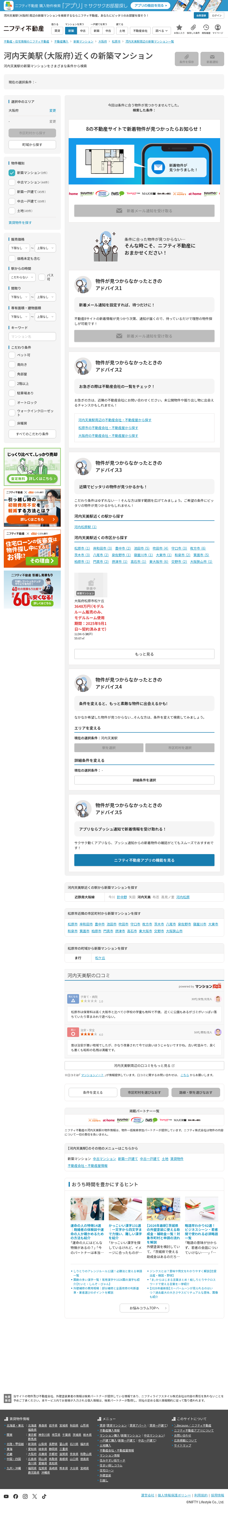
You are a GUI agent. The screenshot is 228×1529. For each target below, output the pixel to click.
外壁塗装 (105, 1475)
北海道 (32, 1425)
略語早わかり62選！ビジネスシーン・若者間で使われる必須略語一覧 (201, 1231)
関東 (9, 1434)
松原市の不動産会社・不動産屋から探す (108, 427)
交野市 (179, 561)
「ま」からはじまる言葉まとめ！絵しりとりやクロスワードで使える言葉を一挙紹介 (183, 1281)
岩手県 (53, 1425)
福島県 (32, 1429)
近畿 (9, 1454)
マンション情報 (110, 1455)
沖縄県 (45, 1472)
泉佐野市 (121, 554)
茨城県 (77, 1434)
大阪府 (32, 1454)
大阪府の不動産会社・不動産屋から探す (108, 435)
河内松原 (183, 897)
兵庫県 (42, 1454)
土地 (165, 1158)
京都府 (53, 1454)
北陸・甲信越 (15, 1444)
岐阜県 (42, 1449)
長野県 (53, 1444)
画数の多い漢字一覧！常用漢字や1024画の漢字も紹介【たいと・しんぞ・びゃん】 (106, 1281)
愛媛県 (42, 1463)
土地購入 (105, 1445)
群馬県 (32, 1439)
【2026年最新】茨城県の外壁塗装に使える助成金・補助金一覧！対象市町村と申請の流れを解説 (163, 1233)
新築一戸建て (128, 1158)
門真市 (101, 561)
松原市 (82, 548)
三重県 (63, 1449)
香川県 (32, 1463)
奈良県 (74, 1454)
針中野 (122, 897)
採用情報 (217, 1495)
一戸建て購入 (108, 1440)
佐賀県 (42, 1468)
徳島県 (84, 1459)
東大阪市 (159, 561)
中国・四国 (14, 1459)
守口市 (179, 548)
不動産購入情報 (110, 1430)
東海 (9, 1449)
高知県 (53, 1463)
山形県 (84, 1425)
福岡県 (32, 1468)
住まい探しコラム (111, 1465)
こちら (184, 1075)
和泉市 (183, 554)
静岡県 (53, 1449)
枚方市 (198, 548)
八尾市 (101, 554)
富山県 (63, 1444)
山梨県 (42, 1444)
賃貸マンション (117, 1425)
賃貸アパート (138, 1425)
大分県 (74, 1468)
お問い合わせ (182, 1435)
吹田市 (161, 548)
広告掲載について (185, 1440)
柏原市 (82, 561)
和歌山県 (86, 1454)
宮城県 (63, 1425)
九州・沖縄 (14, 1468)
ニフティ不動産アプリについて (194, 1430)
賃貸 (102, 1425)
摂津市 (120, 561)
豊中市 (123, 548)
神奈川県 (44, 1434)
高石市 (139, 561)
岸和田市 (102, 548)
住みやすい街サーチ (112, 1460)
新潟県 (32, 1444)
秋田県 (74, 1425)
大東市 (164, 554)
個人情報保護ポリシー (174, 1495)
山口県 (74, 1459)
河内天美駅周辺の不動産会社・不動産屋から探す (115, 419)
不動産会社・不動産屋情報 (88, 1165)
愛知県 (32, 1449)
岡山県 (42, 1459)
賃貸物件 (177, 1158)
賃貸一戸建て (157, 1425)
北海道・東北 (15, 1425)
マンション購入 (110, 1435)
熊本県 (63, 1468)
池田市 (142, 548)
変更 (52, 110)
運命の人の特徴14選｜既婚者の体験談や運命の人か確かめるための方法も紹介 (87, 1231)
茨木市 (82, 554)
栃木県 (87, 1434)
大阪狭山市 (201, 561)
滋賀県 (63, 1454)
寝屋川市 (143, 554)
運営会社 (147, 1495)
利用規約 (201, 1495)
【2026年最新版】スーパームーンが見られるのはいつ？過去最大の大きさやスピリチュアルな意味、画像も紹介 (184, 1292)
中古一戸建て (150, 1158)
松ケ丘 (100, 957)
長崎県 (53, 1468)
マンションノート (92, 1075)
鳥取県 (53, 1459)
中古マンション (104, 1158)
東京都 (32, 1434)
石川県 (74, 1444)
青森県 (42, 1425)
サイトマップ (182, 1445)
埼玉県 (56, 1434)
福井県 (84, 1444)
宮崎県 (84, 1468)
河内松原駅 (85, 526)
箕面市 (201, 554)
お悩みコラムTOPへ (144, 1308)
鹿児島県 (33, 1472)
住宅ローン (107, 1470)
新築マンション (131, 1435)
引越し (104, 1480)
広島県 (32, 1459)
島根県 (63, 1459)
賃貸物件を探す (20, 222)
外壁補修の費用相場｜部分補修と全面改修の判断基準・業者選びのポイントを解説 (106, 1290)
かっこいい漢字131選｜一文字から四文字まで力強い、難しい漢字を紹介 (125, 1231)
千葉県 (66, 1434)
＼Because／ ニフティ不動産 (192, 1425)
